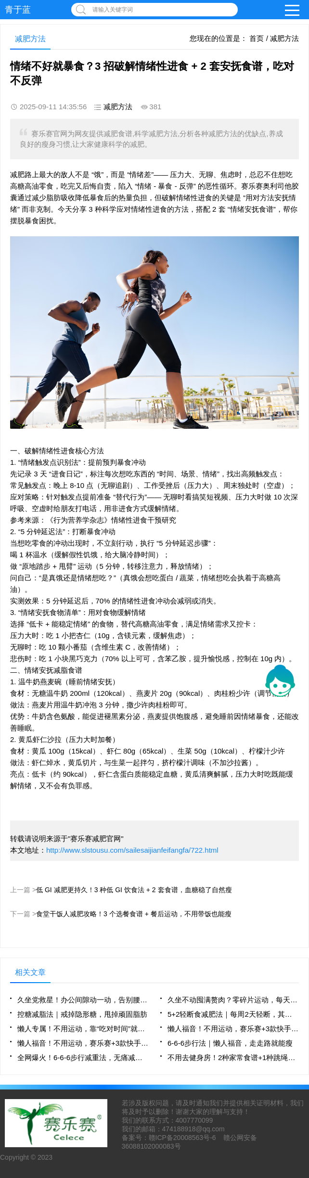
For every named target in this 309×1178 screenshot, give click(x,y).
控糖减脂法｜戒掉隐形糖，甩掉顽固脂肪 (82, 1014)
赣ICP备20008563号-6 (182, 1137)
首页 (256, 38)
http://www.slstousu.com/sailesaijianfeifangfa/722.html (132, 850)
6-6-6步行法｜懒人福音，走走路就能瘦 (230, 1043)
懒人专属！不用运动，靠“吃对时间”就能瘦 (83, 1028)
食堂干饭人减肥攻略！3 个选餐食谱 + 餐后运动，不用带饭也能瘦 (134, 914)
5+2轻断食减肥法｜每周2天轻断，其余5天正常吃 (233, 1014)
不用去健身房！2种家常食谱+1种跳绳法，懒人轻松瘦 (233, 1057)
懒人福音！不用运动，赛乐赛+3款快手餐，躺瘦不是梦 (233, 1028)
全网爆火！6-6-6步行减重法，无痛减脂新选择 (83, 1057)
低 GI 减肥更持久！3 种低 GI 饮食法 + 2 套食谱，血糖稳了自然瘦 (134, 890)
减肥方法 (284, 38)
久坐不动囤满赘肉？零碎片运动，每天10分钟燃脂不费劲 (233, 1000)
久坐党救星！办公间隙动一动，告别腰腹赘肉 (83, 1000)
